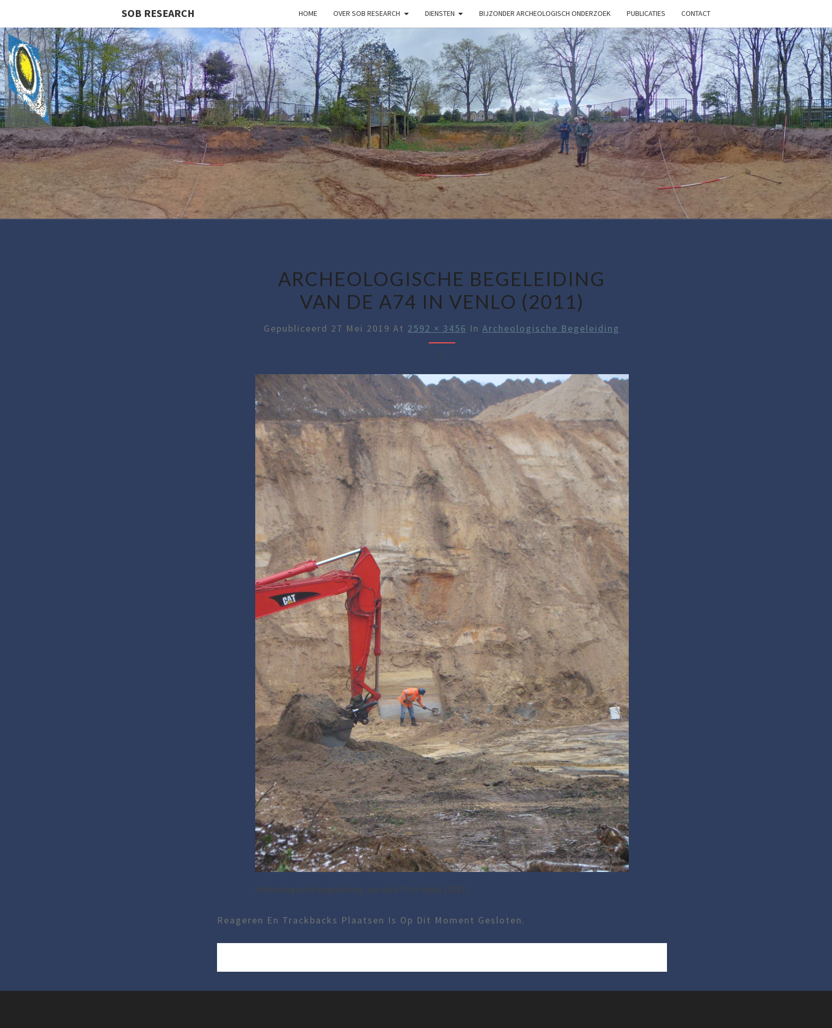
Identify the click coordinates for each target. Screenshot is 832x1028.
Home (308, 13)
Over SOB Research (366, 13)
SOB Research (158, 13)
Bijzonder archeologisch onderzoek (545, 13)
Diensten (440, 13)
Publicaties (646, 13)
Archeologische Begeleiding (551, 328)
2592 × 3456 (437, 328)
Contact (695, 13)
